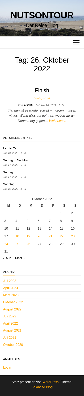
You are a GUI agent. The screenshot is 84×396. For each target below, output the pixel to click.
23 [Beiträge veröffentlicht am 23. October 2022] (73, 236)
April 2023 (10, 288)
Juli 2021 (9, 337)
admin (29, 105)
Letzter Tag (10, 148)
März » (20, 258)
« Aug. (7, 258)
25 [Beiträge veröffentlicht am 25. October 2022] (17, 244)
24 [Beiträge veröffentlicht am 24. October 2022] (6, 244)
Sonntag (9, 184)
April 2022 (10, 323)
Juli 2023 (9, 281)
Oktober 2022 (13, 302)
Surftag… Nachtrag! (16, 160)
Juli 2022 (9, 316)
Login (7, 367)
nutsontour (42, 15)
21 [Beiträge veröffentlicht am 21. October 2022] (50, 236)
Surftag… (9, 172)
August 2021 (12, 330)
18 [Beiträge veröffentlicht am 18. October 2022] (17, 236)
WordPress (50, 382)
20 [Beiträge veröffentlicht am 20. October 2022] (39, 236)
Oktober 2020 (13, 344)
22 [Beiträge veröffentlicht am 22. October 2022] (62, 236)
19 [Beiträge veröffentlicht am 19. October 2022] (28, 236)
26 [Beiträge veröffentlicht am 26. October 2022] (28, 244)
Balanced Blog (41, 387)
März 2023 (11, 295)
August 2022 (12, 309)
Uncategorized (41, 98)
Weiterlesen (57, 121)
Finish (42, 90)
